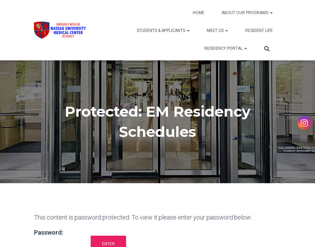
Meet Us (217, 30)
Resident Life (259, 30)
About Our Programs (247, 12)
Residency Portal (225, 48)
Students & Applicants (163, 30)
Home (198, 12)
